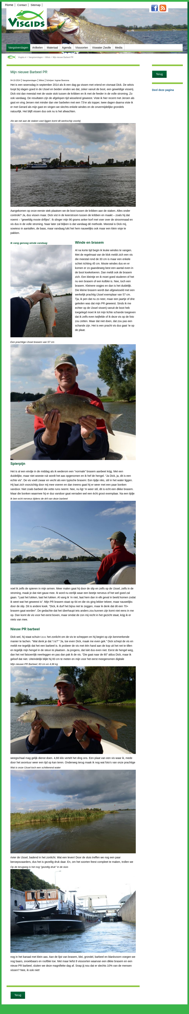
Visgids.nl (22, 57)
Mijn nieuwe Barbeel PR (63, 57)
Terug (17, 995)
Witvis (47, 57)
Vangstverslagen (36, 57)
